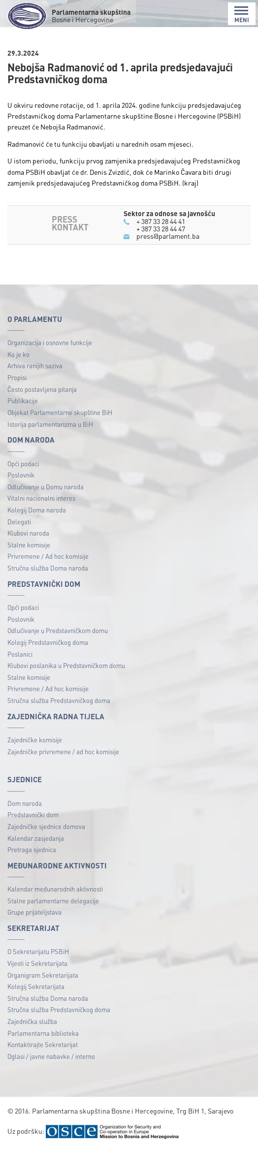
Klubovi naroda (28, 533)
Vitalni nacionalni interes (41, 498)
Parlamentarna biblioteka (43, 1033)
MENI (241, 14)
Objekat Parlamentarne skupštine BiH (59, 412)
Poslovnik (20, 475)
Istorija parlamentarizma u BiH (50, 424)
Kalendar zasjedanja (35, 838)
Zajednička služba (32, 1021)
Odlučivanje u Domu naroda (45, 486)
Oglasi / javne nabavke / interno (51, 1056)
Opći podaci (23, 463)
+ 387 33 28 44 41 (160, 221)
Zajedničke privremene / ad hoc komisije (63, 751)
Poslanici (19, 654)
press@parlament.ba (167, 235)
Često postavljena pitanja (42, 389)
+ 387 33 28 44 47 (160, 228)
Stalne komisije (28, 545)
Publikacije (22, 400)
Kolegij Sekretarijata (35, 986)
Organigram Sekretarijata (42, 975)
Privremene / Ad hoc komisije (48, 556)
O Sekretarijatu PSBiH (38, 951)
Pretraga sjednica (31, 849)
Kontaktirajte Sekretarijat (42, 1044)
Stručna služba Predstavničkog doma (58, 700)
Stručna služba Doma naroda (47, 568)
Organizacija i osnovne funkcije (49, 342)
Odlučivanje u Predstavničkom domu (57, 630)
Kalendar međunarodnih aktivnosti (55, 889)
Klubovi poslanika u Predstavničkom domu (66, 665)
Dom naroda (24, 803)
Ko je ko (18, 354)
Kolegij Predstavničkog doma (47, 642)
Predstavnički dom (33, 814)
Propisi (17, 377)
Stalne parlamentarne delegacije (53, 900)
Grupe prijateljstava (34, 912)
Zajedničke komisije (34, 739)
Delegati (19, 521)
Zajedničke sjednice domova (46, 826)
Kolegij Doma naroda (36, 510)
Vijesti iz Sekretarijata (37, 963)
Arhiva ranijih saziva (35, 365)
